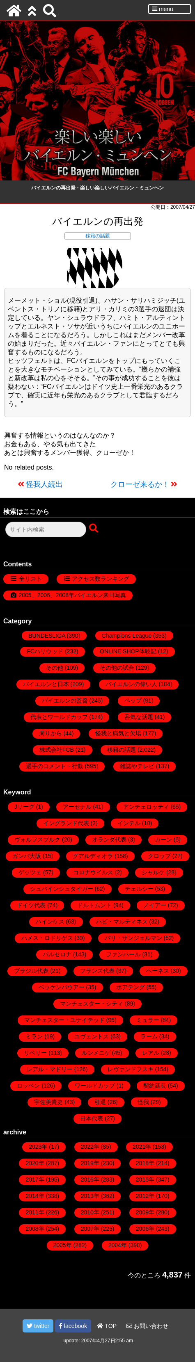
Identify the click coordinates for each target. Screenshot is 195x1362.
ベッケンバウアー (62, 987)
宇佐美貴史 (48, 1102)
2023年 (38, 1146)
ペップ (133, 700)
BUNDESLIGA (46, 635)
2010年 (90, 1212)
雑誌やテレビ (137, 766)
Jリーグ (24, 806)
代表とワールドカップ (59, 717)
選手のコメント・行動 (54, 766)
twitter (38, 1326)
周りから (50, 733)
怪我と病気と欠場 (118, 733)
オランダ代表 (109, 839)
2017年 (34, 1179)
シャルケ (153, 872)
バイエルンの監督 (65, 700)
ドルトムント (94, 905)
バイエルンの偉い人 (131, 684)
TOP (107, 1326)
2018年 (145, 1163)
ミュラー (147, 1020)
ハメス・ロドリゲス (47, 938)
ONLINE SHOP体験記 (128, 651)
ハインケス (50, 921)
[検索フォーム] (45, 529)
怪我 (143, 1102)
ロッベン (28, 1085)
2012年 (145, 1196)
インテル (128, 823)
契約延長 (154, 1085)
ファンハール (123, 954)
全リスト (30, 578)
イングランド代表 (66, 823)
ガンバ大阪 (26, 856)
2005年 (62, 1245)
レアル (150, 1052)
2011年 (34, 1212)
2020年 (34, 1163)
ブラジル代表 (31, 970)
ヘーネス (157, 970)
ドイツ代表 (31, 905)
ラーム (149, 1036)
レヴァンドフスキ (131, 1069)
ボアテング (130, 987)
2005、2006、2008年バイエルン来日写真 (72, 595)
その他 (54, 667)
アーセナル (77, 806)
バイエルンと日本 (46, 684)
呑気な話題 (138, 717)
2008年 (34, 1228)
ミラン (34, 1036)
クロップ (159, 856)
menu (162, 9)
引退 (100, 1102)
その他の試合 (117, 667)
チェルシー (139, 888)
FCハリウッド (45, 651)
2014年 (34, 1196)
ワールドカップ (95, 1085)
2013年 (90, 1196)
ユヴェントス (91, 1036)
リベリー (35, 1052)
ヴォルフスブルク (37, 839)
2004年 (117, 1245)
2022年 (90, 1146)
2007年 (90, 1228)
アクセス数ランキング (100, 578)
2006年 (145, 1228)
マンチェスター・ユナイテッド (64, 1020)
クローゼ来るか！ (140, 484)
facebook (73, 1326)
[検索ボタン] (94, 528)
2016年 (90, 1179)
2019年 (90, 1163)
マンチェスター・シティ (91, 1003)
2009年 (145, 1212)
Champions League (126, 635)
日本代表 (91, 1118)
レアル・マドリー (50, 1069)
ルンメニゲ (96, 1052)
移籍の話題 (97, 236)
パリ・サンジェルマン (133, 938)
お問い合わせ (147, 1326)
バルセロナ (57, 954)
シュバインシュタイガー (61, 888)
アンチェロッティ (146, 806)
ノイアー (154, 905)
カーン (163, 839)
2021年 (142, 1146)
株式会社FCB (56, 749)
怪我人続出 (44, 484)
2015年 (145, 1179)
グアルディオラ (93, 856)
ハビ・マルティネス (122, 921)
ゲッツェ (29, 872)
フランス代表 (97, 970)
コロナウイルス (93, 872)
